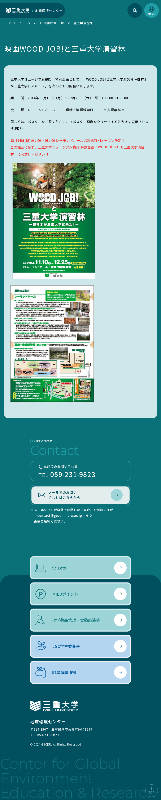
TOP (7, 23)
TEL (80, 471)
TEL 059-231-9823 (44, 735)
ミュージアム (27, 23)
